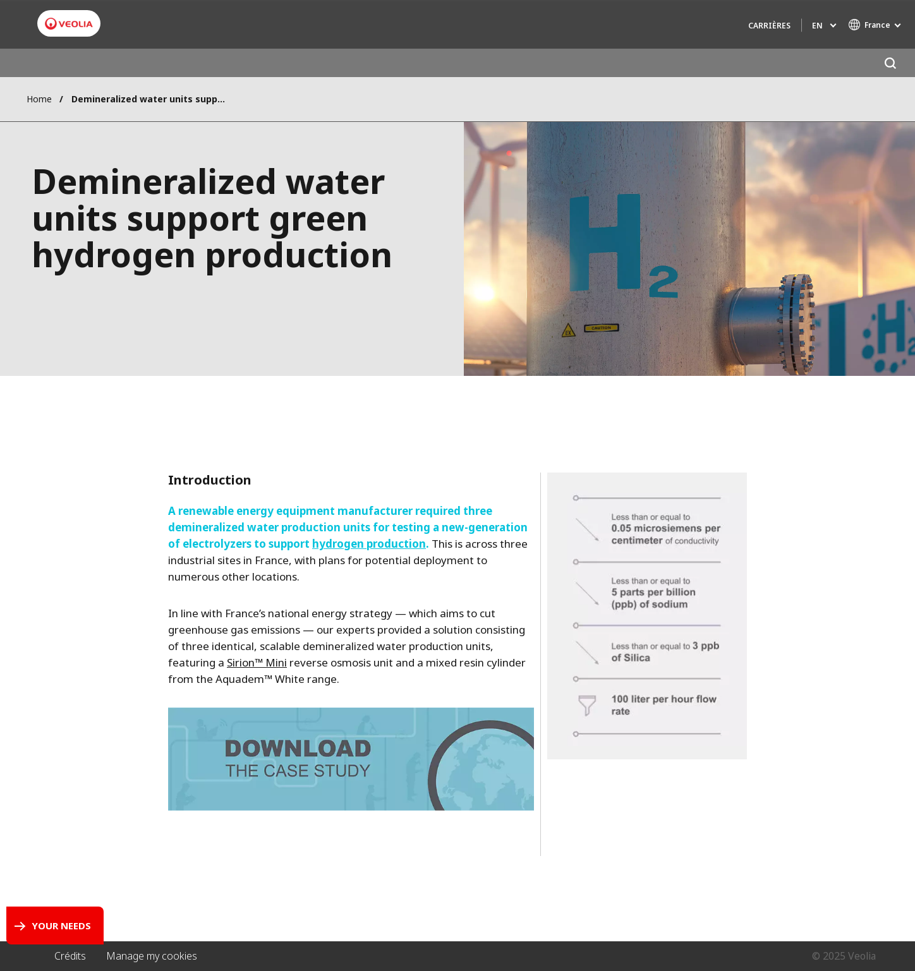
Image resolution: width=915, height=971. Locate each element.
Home (39, 99)
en (817, 25)
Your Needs (61, 925)
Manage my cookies (151, 956)
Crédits (70, 956)
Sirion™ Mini (257, 662)
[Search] (890, 63)
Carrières (769, 25)
